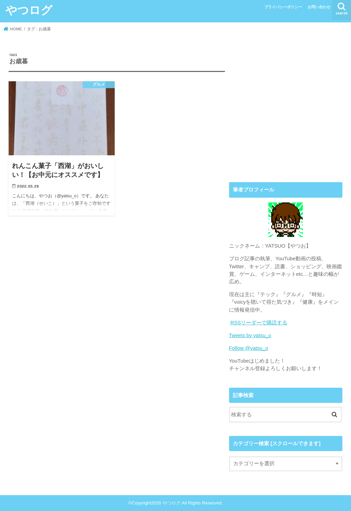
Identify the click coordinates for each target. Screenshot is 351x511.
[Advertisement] (285, 116)
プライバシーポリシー (283, 7)
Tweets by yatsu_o (250, 335)
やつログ (29, 10)
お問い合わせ (319, 7)
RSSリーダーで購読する (259, 322)
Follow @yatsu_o (248, 348)
